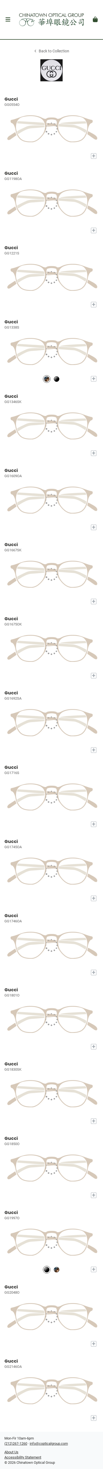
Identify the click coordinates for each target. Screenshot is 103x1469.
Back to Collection (51, 51)
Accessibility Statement (22, 1457)
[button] (7, 19)
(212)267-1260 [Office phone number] (15, 1443)
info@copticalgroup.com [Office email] (49, 1443)
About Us (11, 1452)
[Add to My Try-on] (94, 156)
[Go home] (51, 19)
